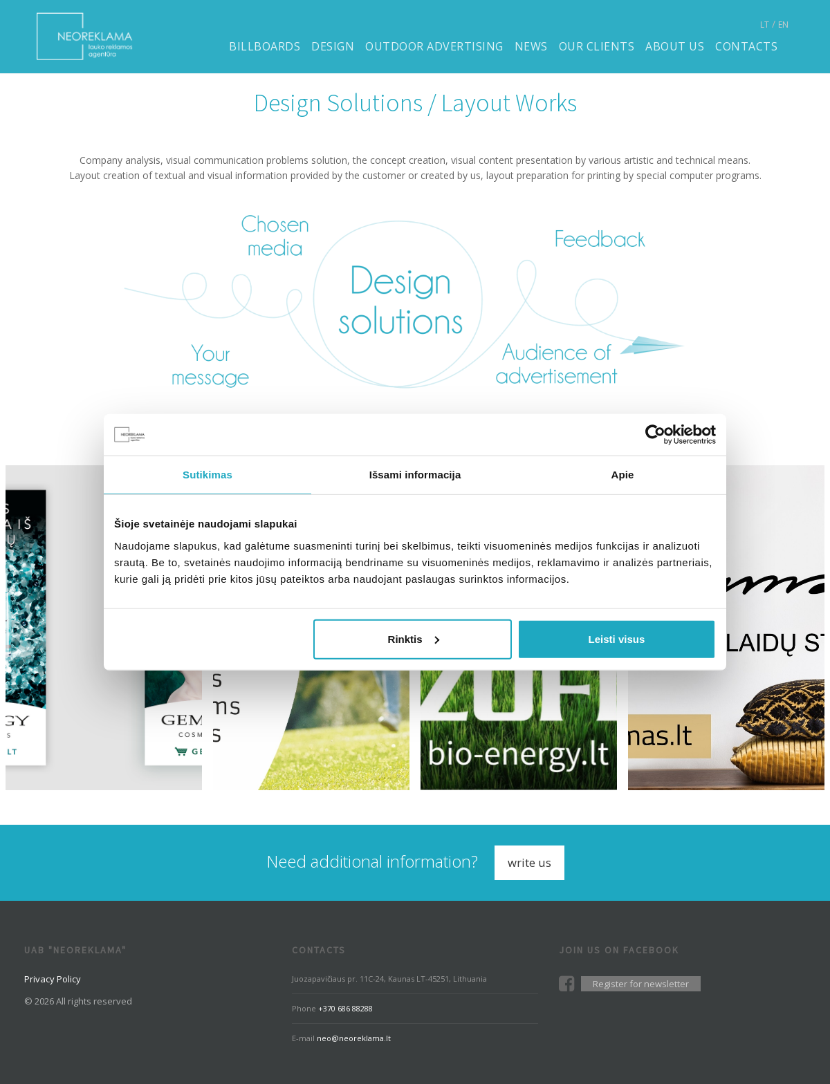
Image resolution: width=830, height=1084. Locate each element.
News (531, 46)
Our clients (597, 46)
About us (674, 46)
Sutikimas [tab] (207, 474)
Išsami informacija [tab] (415, 474)
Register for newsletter (641, 984)
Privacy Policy (52, 979)
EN (783, 24)
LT (764, 24)
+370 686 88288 (345, 1008)
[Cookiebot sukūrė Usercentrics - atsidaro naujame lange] (655, 434)
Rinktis (413, 638)
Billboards (264, 46)
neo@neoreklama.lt (354, 1038)
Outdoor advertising (434, 46)
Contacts (746, 46)
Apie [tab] (622, 474)
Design (332, 46)
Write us (529, 862)
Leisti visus (617, 638)
